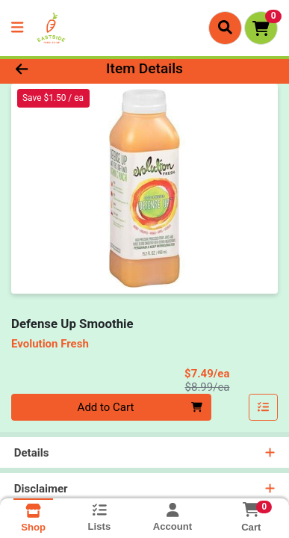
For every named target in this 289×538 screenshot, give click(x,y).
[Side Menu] (17, 28)
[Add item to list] (264, 407)
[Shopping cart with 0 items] (261, 28)
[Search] (225, 27)
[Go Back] (44, 69)
